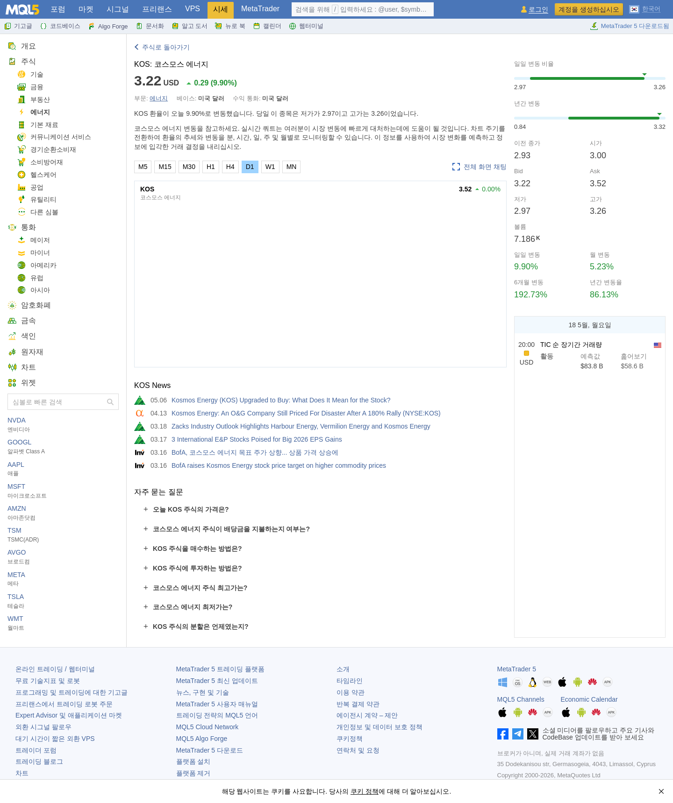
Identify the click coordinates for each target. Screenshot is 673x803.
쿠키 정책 (365, 791)
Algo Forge (108, 26)
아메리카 (37, 265)
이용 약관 (350, 692)
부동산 (33, 100)
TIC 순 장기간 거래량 (571, 344)
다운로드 (209, 750)
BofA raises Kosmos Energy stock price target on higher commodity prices (279, 465)
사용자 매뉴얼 (217, 704)
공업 (30, 187)
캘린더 (267, 26)
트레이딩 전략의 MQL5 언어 (217, 715)
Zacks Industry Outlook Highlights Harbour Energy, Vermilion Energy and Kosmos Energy (301, 426)
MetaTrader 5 (517, 669)
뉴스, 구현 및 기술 (202, 692)
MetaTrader (260, 9)
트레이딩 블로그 (39, 761)
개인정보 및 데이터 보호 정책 (379, 727)
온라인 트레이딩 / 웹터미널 (55, 669)
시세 (220, 9)
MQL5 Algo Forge (202, 738)
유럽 (30, 278)
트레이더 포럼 (36, 750)
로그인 (538, 9)
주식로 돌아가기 (166, 47)
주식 (21, 61)
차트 (21, 367)
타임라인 (349, 680)
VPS (192, 9)
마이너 (33, 253)
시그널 (118, 9)
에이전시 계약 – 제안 (367, 715)
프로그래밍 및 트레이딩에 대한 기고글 (71, 692)
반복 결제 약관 (357, 704)
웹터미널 (306, 26)
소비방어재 (40, 162)
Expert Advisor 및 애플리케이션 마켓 (68, 715)
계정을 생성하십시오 (588, 9)
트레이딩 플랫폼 (220, 669)
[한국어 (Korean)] (644, 8)
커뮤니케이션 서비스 (54, 137)
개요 (21, 46)
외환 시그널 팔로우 (43, 727)
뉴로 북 (230, 26)
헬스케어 (37, 175)
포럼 (57, 9)
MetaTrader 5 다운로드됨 (629, 26)
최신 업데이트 (217, 680)
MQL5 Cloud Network (207, 727)
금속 (21, 320)
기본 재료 (37, 125)
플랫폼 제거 (193, 773)
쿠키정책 (349, 738)
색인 (21, 335)
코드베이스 (60, 26)
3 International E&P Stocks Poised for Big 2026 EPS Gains (257, 439)
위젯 (21, 382)
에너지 (33, 112)
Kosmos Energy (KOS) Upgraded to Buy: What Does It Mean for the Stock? (281, 400)
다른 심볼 (37, 212)
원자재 (25, 351)
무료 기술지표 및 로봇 (47, 680)
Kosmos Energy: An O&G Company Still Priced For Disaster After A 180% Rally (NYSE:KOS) (306, 413)
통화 (21, 227)
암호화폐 (29, 305)
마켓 (86, 9)
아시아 (33, 290)
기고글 (18, 26)
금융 (30, 87)
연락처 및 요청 (357, 750)
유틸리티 (37, 200)
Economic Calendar (589, 699)
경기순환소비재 (46, 150)
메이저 (33, 240)
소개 (343, 669)
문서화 (150, 26)
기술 (30, 74)
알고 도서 (190, 26)
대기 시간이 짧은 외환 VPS (55, 738)
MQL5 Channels (520, 699)
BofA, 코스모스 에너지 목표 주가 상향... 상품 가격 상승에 (255, 452)
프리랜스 (157, 9)
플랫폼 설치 (193, 761)
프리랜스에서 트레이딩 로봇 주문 (64, 704)
